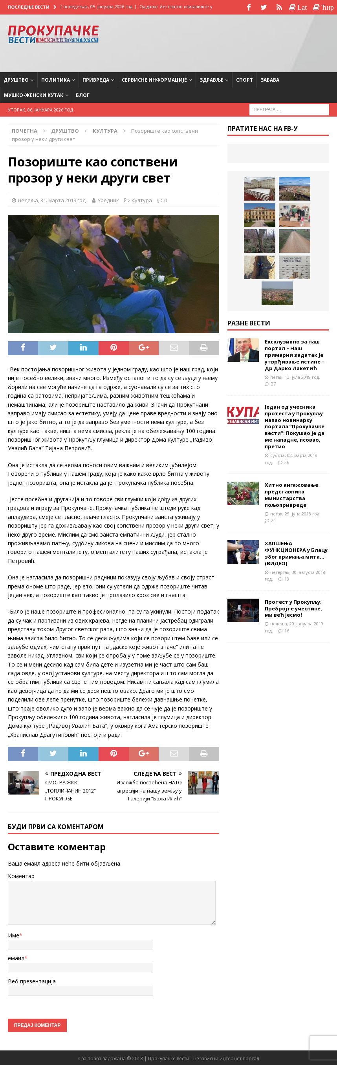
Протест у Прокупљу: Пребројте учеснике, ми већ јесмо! (293, 607)
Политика (55, 78)
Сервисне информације (154, 78)
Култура (142, 199)
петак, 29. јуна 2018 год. (295, 512)
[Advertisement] (266, 41)
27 (273, 383)
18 (286, 578)
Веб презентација (32, 980)
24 (273, 519)
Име (13, 934)
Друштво (16, 78)
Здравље (211, 78)
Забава (269, 78)
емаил (16, 957)
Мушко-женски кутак (33, 94)
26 (286, 461)
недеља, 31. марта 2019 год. (52, 199)
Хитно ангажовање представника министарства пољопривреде (291, 494)
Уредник (108, 199)
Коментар (21, 875)
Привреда (95, 78)
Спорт (244, 78)
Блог (83, 94)
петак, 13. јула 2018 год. (295, 376)
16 (286, 630)
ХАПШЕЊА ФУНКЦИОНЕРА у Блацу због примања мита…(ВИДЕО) (296, 552)
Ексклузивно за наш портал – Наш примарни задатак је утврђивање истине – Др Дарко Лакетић (294, 354)
